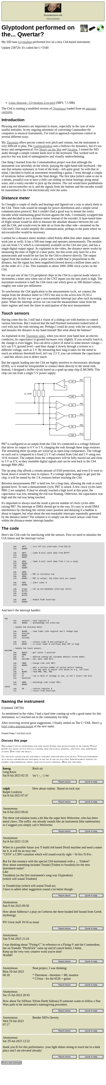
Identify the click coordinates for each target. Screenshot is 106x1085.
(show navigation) (53, 18)
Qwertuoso (59, 108)
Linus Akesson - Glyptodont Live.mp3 (32, 102)
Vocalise (72, 149)
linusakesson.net (53, 15)
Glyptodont (25, 42)
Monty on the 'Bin (50, 149)
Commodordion (42, 146)
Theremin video (35, 335)
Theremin (12, 142)
